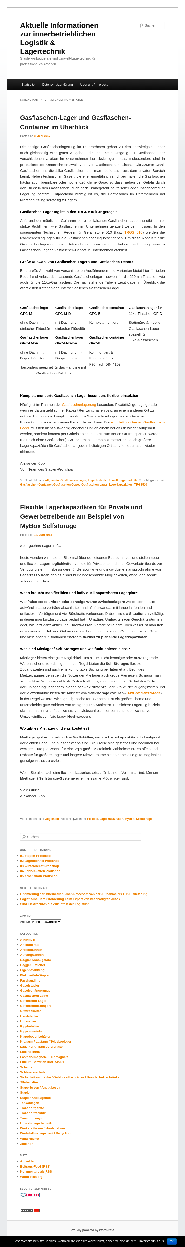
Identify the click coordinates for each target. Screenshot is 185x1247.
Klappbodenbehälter (35, 1036)
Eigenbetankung (32, 970)
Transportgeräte (32, 1108)
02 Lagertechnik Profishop (39, 861)
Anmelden (27, 1161)
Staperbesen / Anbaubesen (40, 1087)
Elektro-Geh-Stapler (35, 975)
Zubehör (26, 1144)
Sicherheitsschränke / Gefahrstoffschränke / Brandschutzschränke (69, 1077)
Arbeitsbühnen (31, 950)
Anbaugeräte (29, 944)
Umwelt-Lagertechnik (122, 480)
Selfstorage (144, 819)
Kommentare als (36, 1172)
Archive (25, 922)
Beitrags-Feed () (35, 1166)
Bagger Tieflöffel (32, 965)
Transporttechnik (33, 1113)
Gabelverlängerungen (36, 990)
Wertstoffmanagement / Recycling (45, 1133)
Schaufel (26, 1067)
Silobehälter (29, 1082)
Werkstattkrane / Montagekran (42, 1128)
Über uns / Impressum (95, 84)
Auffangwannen (32, 955)
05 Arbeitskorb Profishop (39, 876)
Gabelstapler (29, 985)
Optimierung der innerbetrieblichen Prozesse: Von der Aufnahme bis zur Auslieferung (83, 894)
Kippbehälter (29, 1026)
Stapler (25, 1092)
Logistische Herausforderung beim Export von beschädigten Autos (70, 899)
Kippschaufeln (31, 1031)
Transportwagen (32, 1118)
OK (172, 1241)
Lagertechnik (97, 480)
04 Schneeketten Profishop (40, 871)
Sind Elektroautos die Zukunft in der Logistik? (54, 904)
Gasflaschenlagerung (79, 404)
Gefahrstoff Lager (33, 1001)
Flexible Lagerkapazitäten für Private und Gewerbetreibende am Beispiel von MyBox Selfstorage (81, 516)
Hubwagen (28, 1021)
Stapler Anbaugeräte (35, 1098)
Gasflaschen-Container (36, 484)
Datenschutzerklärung (57, 84)
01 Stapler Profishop (35, 856)
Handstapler (29, 1016)
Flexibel (92, 819)
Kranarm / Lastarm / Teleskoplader (45, 1041)
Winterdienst (29, 1138)
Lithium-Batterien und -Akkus (42, 1062)
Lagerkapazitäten (121, 484)
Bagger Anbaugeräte (35, 960)
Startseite (28, 84)
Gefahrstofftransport (35, 1006)
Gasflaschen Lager (73, 480)
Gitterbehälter (30, 1011)
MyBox (129, 819)
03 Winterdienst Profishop (39, 866)
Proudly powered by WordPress (92, 1230)
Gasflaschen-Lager (94, 484)
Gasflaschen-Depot (66, 484)
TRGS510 (140, 484)
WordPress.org (31, 1177)
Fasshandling (30, 980)
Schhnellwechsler (33, 1072)
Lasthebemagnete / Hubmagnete (44, 1057)
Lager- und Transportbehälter (42, 1046)
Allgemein (52, 480)
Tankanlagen (29, 1103)
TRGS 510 (133, 232)
